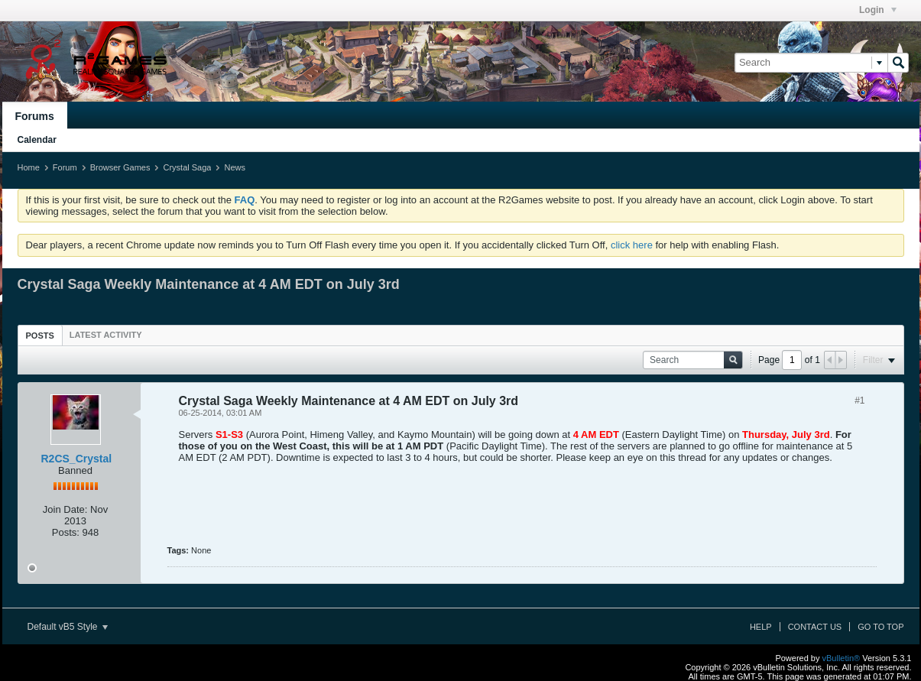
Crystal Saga (187, 167)
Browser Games (120, 167)
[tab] (40, 335)
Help (761, 626)
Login (878, 10)
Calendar (37, 140)
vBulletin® (841, 658)
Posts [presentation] (40, 335)
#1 (859, 400)
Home (29, 167)
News (234, 167)
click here (632, 245)
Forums (34, 116)
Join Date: (65, 509)
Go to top (880, 626)
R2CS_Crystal (76, 458)
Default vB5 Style (68, 626)
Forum (65, 167)
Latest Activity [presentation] (106, 334)
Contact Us (815, 626)
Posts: (65, 532)
